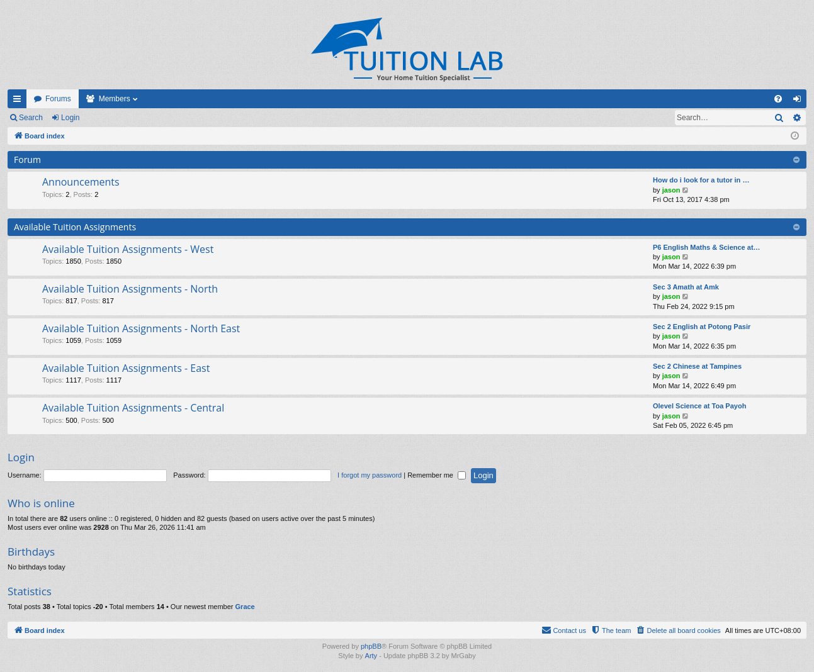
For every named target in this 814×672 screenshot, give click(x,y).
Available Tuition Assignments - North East (141, 328)
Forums (58, 98)
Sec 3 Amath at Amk (686, 287)
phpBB (371, 646)
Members (114, 98)
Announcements (81, 182)
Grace (245, 606)
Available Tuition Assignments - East (126, 368)
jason (671, 190)
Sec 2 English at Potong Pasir (701, 326)
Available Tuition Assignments (75, 227)
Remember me (436, 475)
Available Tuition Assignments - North (130, 289)
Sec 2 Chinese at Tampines (697, 366)
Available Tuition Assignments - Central (133, 408)
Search (31, 117)
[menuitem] (778, 98)
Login (70, 117)
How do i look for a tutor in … (701, 180)
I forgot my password (369, 475)
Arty (371, 655)
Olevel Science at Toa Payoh (699, 406)
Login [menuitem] (799, 101)
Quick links (19, 101)
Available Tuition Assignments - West (127, 249)
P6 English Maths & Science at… (706, 247)
